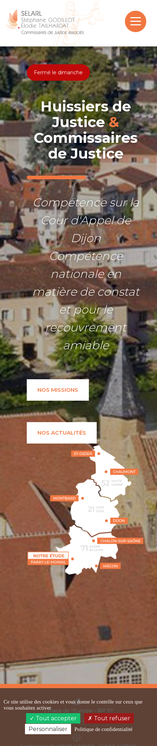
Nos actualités (61, 432)
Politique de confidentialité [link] (103, 729)
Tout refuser (109, 718)
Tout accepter (53, 718)
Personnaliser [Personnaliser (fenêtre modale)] (48, 729)
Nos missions (57, 389)
